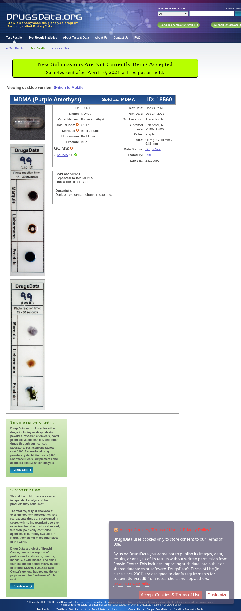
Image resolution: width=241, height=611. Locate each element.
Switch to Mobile (68, 88)
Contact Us (121, 37)
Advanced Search (62, 48)
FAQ (137, 37)
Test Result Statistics (43, 37)
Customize (217, 595)
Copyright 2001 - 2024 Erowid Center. (49, 602)
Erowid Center (174, 604)
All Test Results (15, 48)
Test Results (14, 37)
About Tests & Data (76, 37)
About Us (101, 37)
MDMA (62, 155)
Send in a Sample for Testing (189, 609)
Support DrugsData (157, 609)
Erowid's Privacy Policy (131, 583)
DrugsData (153, 149)
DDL (148, 155)
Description (64, 190)
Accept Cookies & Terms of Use (171, 595)
